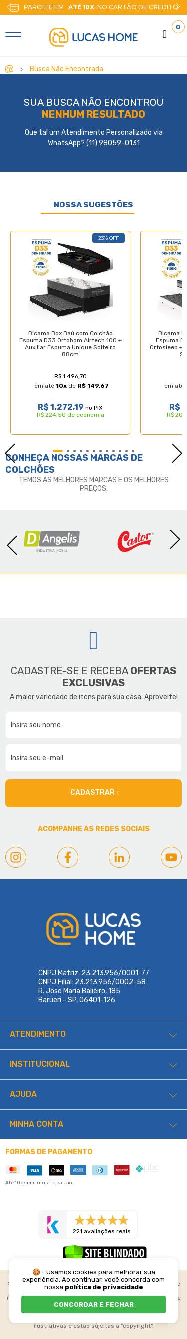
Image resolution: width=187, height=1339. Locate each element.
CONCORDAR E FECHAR (94, 1304)
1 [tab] (58, 451)
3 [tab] (74, 451)
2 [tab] (68, 451)
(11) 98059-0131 (113, 143)
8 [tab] (107, 451)
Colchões (30, 469)
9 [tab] (113, 451)
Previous (4, 450)
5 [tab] (87, 451)
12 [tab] (133, 451)
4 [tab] (81, 451)
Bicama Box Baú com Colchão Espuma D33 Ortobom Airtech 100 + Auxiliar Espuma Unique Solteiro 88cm (70, 344)
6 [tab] (94, 451)
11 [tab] (126, 451)
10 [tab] (120, 451)
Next (178, 7)
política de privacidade (104, 1287)
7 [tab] (100, 451)
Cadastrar (94, 793)
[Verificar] (104, 1256)
